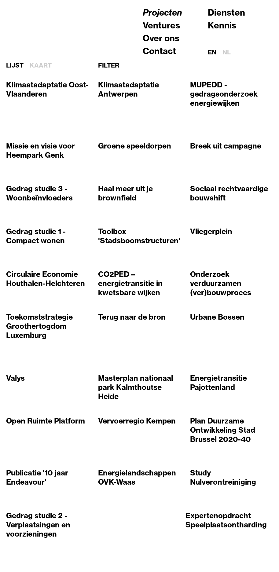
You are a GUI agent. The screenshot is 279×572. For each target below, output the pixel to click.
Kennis (222, 25)
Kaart (41, 65)
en (212, 52)
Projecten (162, 12)
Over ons (161, 38)
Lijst (15, 65)
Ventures (161, 25)
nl (226, 52)
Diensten (226, 12)
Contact (159, 51)
